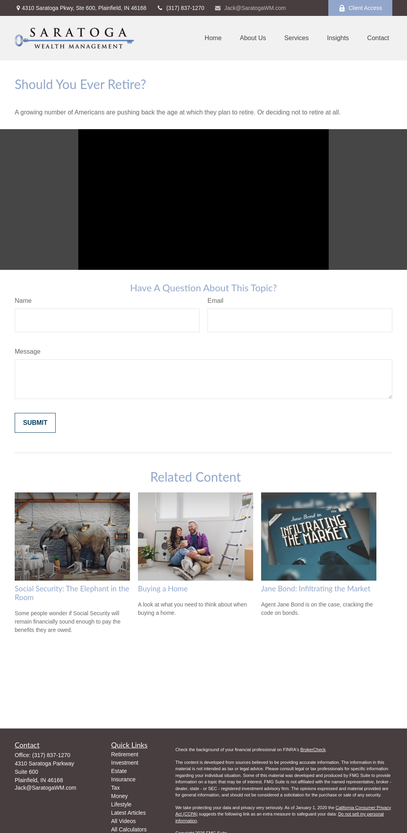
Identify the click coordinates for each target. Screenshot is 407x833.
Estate (119, 771)
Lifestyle (121, 804)
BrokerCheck (313, 749)
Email (215, 300)
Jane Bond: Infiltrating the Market (315, 588)
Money (119, 796)
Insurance (123, 779)
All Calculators (129, 829)
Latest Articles (128, 813)
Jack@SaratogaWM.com (250, 8)
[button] (213, 38)
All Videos (123, 821)
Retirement (124, 754)
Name (23, 300)
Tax (115, 788)
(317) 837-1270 (180, 8)
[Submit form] (35, 423)
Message (28, 351)
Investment (124, 762)
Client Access (360, 8)
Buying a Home (163, 588)
